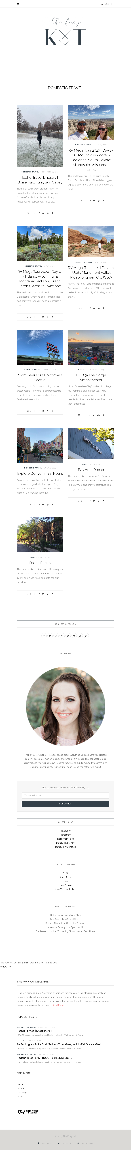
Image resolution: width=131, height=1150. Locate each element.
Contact (21, 1084)
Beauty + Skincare (26, 1027)
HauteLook (65, 831)
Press (19, 1096)
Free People (65, 885)
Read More (57, 1005)
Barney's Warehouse (65, 847)
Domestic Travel (30, 172)
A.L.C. (65, 873)
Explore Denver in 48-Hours (40, 473)
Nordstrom (65, 835)
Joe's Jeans (65, 877)
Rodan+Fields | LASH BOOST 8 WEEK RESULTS (44, 1057)
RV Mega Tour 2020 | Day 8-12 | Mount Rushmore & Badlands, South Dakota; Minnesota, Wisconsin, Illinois (91, 160)
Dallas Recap (40, 563)
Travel (81, 369)
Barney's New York (65, 843)
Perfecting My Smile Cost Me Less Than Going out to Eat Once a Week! (59, 1044)
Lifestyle (22, 1041)
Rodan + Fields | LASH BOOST (34, 1030)
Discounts (22, 1088)
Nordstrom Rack (65, 839)
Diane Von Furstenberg (65, 889)
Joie (65, 881)
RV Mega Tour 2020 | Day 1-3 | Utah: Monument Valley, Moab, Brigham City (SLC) (91, 272)
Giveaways (22, 1092)
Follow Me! (5, 966)
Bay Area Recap (91, 470)
